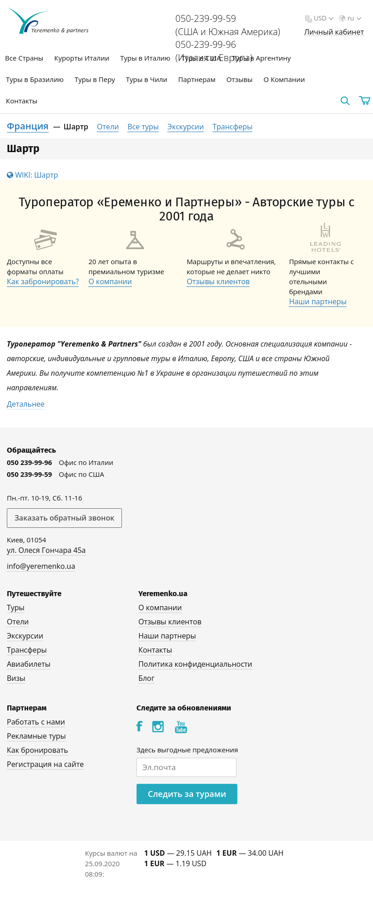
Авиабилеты (28, 664)
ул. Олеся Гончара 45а (46, 550)
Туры (16, 608)
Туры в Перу (95, 79)
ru (353, 18)
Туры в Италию (145, 57)
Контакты (21, 100)
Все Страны (24, 57)
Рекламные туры (36, 736)
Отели (108, 127)
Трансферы (232, 127)
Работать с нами (36, 722)
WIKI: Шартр (32, 175)
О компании (110, 281)
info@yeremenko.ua (41, 566)
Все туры (143, 127)
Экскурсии (185, 127)
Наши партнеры (318, 301)
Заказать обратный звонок (64, 518)
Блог (146, 678)
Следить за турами (187, 793)
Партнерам (197, 79)
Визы (16, 678)
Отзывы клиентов (218, 281)
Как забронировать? (43, 281)
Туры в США (201, 57)
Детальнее (26, 404)
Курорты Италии (81, 57)
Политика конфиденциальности (195, 664)
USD (322, 18)
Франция (28, 126)
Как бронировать (37, 750)
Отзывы (240, 79)
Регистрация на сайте (45, 764)
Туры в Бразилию (35, 79)
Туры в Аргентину (261, 57)
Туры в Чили (146, 79)
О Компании (284, 79)
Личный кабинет (334, 32)
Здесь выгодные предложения (187, 749)
